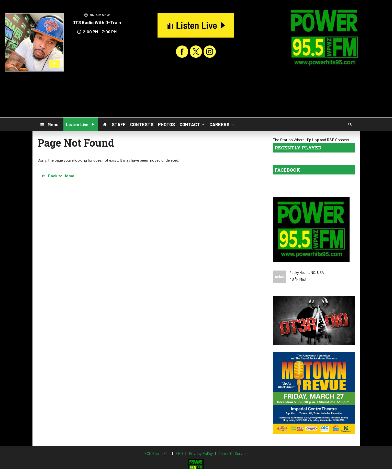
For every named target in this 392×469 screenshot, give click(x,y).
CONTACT (192, 124)
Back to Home (57, 175)
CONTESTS (141, 124)
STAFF (119, 124)
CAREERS (221, 124)
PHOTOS (166, 124)
